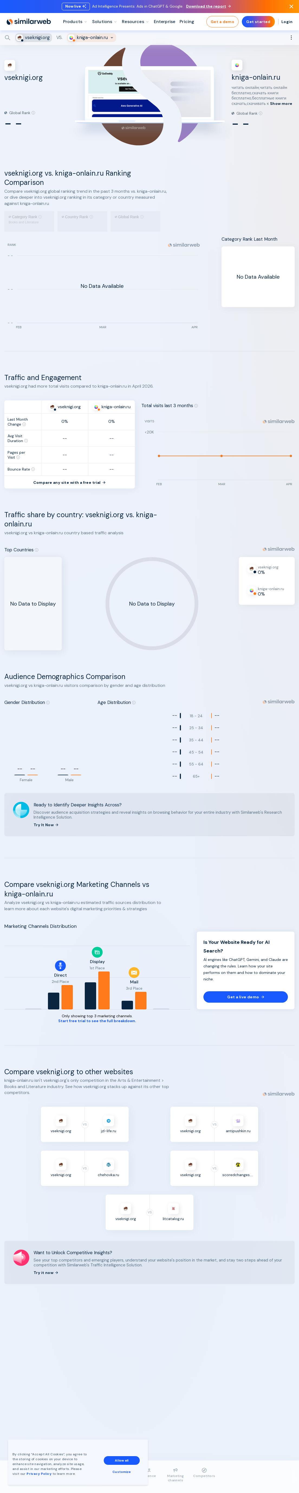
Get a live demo (245, 1010)
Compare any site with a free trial (69, 495)
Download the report (208, 6)
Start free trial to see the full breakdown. (97, 1034)
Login (286, 21)
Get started (258, 21)
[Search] (149, 37)
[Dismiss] (291, 6)
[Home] (28, 21)
